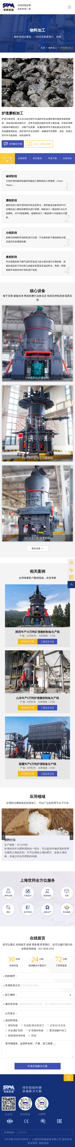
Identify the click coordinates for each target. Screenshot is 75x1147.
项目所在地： (12, 1004)
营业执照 (33, 1143)
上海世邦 (21, 1132)
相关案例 (37, 571)
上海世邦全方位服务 (37, 880)
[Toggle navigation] (69, 7)
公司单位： (11, 1013)
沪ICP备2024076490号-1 (17, 1139)
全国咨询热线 (39, 144)
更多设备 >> (37, 548)
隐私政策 (44, 1143)
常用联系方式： (14, 985)
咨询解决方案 (12, 144)
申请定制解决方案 (37, 1066)
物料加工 (52, 48)
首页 (43, 48)
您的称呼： (11, 976)
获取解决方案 (27, 641)
